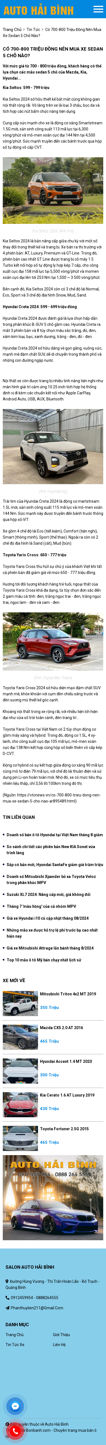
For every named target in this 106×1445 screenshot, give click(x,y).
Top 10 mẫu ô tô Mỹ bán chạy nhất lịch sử (44, 960)
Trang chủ (15, 1335)
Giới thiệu (61, 1335)
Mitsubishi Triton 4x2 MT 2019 (68, 994)
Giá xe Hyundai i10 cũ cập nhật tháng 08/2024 (48, 918)
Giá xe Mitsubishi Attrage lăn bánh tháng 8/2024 (50, 948)
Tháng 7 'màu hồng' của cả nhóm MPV (41, 906)
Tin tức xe (15, 1344)
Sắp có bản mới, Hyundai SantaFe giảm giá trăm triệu (55, 864)
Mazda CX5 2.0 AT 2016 (61, 1028)
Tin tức (33, 29)
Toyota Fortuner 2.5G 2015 (64, 1129)
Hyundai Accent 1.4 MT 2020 (66, 1061)
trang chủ (12, 29)
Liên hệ (59, 1344)
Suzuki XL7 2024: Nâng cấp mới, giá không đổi (48, 894)
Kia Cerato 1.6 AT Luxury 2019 (67, 1095)
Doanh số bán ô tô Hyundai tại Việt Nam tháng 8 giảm (55, 835)
